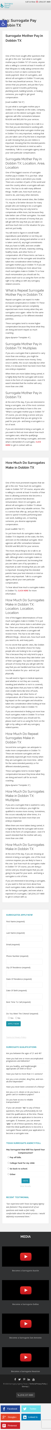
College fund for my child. (22, 1163)
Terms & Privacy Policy (16, 1037)
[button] (3, 23)
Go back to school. (19, 1168)
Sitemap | (25, 1386)
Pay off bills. (16, 1157)
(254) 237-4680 (44, 2)
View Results (25, 1186)
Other (12, 1174)
